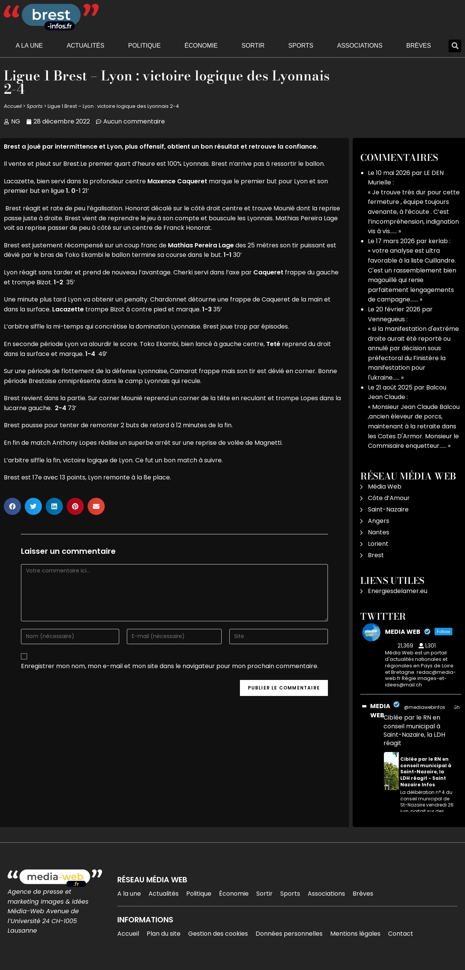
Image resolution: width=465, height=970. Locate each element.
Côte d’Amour (389, 498)
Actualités (85, 45)
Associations (359, 45)
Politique (144, 45)
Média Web (384, 486)
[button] (455, 46)
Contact (400, 933)
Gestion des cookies (218, 933)
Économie (201, 45)
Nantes (378, 532)
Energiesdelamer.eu (397, 591)
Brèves (418, 45)
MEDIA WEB (380, 711)
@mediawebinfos (424, 707)
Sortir (252, 45)
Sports (300, 45)
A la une (29, 45)
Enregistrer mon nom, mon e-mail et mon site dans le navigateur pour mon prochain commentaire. (169, 666)
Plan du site (164, 933)
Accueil (13, 106)
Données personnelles (289, 933)
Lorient (378, 543)
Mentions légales (355, 933)
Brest (376, 555)
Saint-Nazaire (388, 509)
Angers (378, 520)
